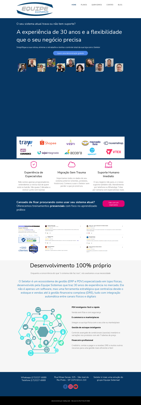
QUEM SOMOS (97, 5)
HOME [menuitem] (74, 5)
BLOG (120, 5)
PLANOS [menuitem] (84, 5)
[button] (70, 53)
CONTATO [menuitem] (109, 5)
